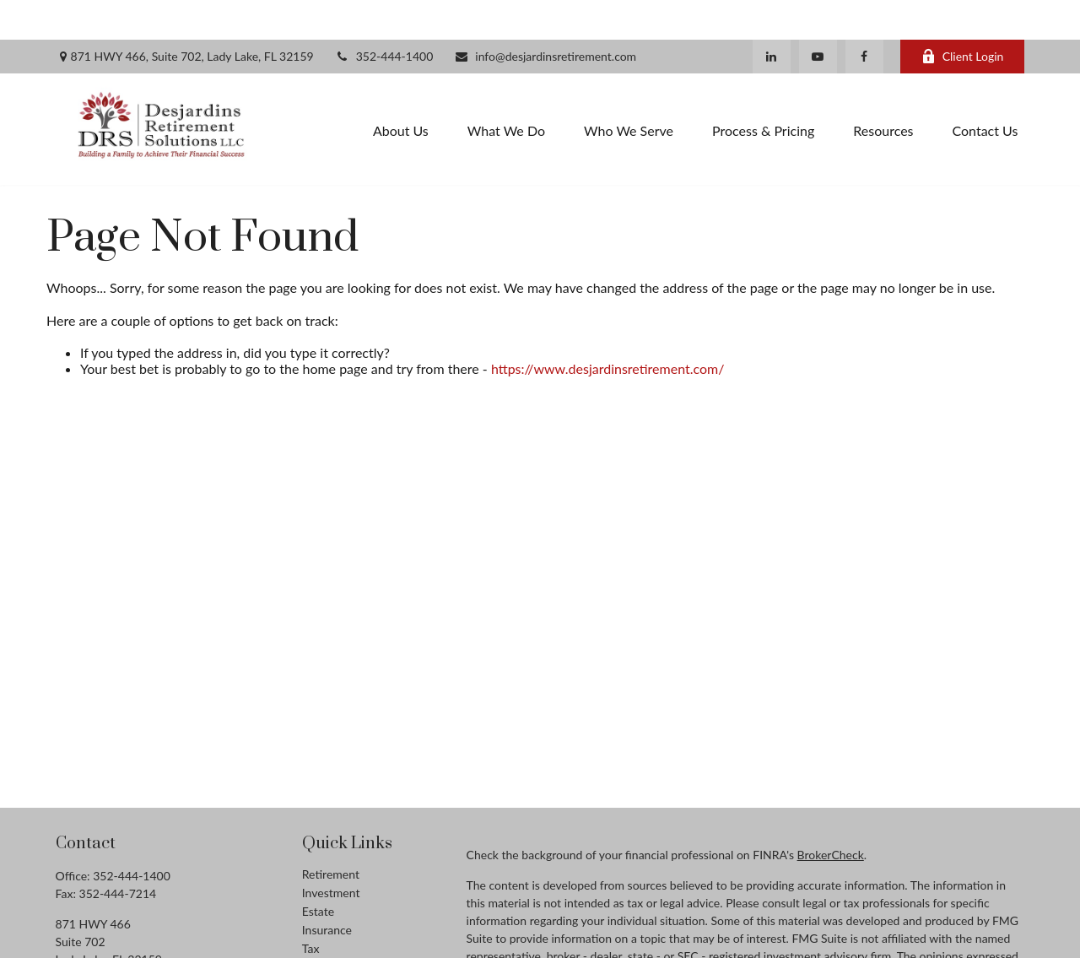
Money (320, 927)
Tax (311, 908)
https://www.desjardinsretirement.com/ (608, 330)
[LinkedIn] (772, 17)
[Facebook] (864, 17)
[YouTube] (818, 17)
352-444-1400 (384, 17)
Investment (331, 853)
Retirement (330, 834)
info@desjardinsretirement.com (545, 17)
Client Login (962, 17)
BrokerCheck (830, 815)
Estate (318, 871)
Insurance (327, 890)
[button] (400, 90)
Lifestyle (324, 946)
